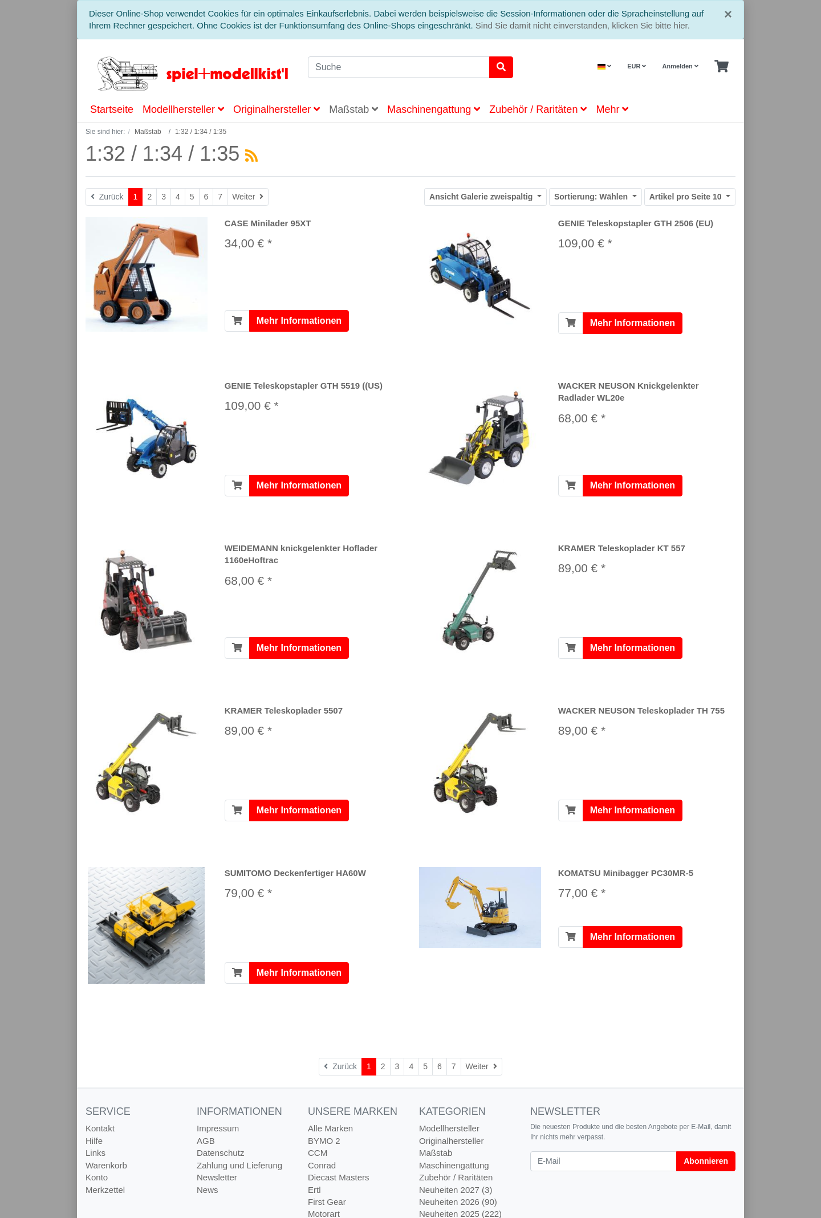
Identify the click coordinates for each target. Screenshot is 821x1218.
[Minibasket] (721, 66)
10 (686, 196)
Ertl (314, 1190)
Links (95, 1153)
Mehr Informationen (299, 320)
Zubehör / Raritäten (538, 109)
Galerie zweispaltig (482, 196)
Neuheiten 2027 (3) (455, 1190)
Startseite (111, 109)
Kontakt (100, 1128)
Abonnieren (706, 1161)
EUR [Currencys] (636, 66)
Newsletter (217, 1177)
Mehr (612, 109)
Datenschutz (220, 1153)
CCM (317, 1153)
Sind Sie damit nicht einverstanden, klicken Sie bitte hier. (582, 25)
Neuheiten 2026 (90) (458, 1202)
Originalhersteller (276, 109)
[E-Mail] (603, 1161)
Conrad (322, 1165)
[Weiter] (248, 197)
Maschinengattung (433, 109)
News (207, 1190)
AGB (206, 1141)
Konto (97, 1177)
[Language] (604, 66)
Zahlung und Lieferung (239, 1165)
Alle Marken (330, 1128)
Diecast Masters (338, 1177)
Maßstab (353, 109)
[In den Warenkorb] (237, 321)
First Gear (327, 1202)
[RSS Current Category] (251, 156)
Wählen (592, 196)
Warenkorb (106, 1165)
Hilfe (94, 1141)
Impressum (218, 1128)
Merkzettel (105, 1190)
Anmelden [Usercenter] (680, 66)
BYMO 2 (324, 1141)
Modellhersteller (183, 109)
